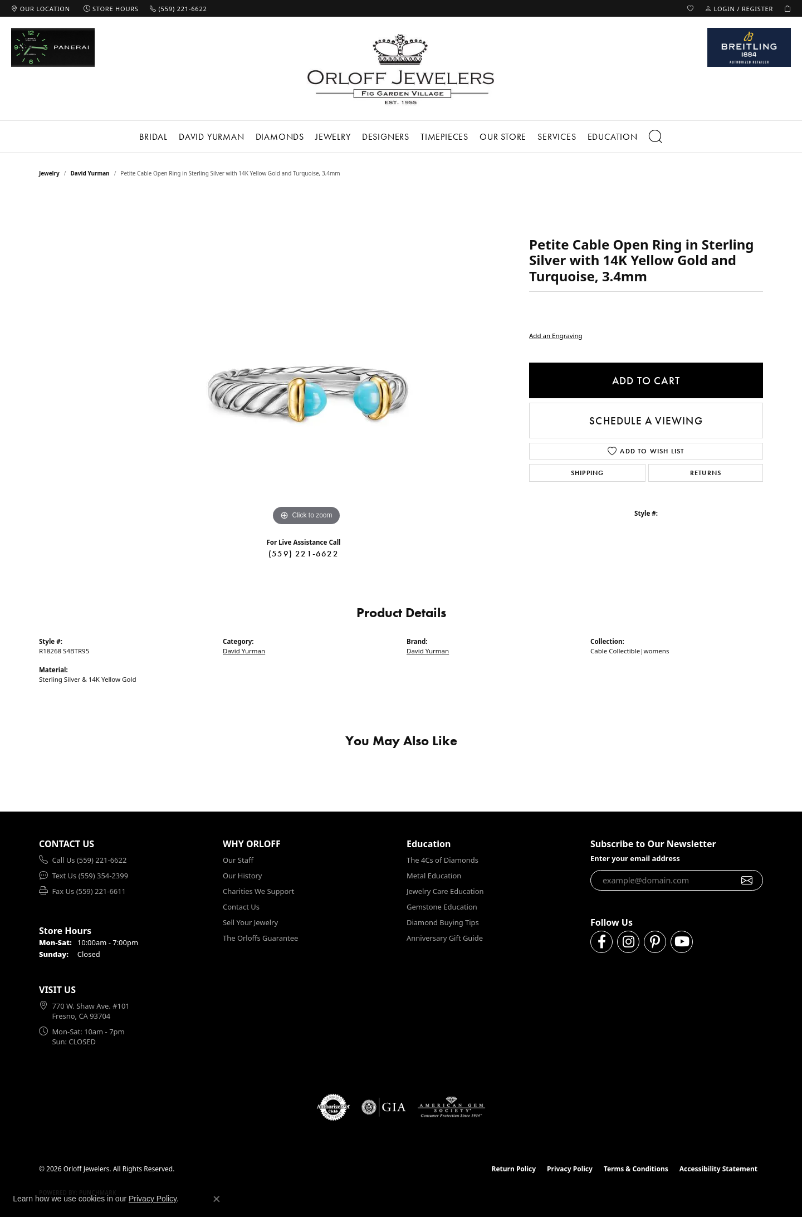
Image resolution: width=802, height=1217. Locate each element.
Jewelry (333, 137)
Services (556, 137)
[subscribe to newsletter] (747, 881)
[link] (40, 8)
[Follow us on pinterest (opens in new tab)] (655, 942)
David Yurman (211, 137)
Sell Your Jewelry (250, 922)
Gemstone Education (442, 907)
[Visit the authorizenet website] (333, 1107)
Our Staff (238, 860)
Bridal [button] (153, 137)
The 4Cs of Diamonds (442, 860)
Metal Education (434, 876)
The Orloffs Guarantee (260, 938)
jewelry (49, 173)
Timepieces (444, 137)
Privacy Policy (570, 1169)
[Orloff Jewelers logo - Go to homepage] (401, 69)
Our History (242, 876)
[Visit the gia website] (383, 1107)
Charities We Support (258, 891)
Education (613, 137)
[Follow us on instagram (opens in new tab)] (628, 942)
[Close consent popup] (216, 1199)
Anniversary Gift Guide (445, 938)
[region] (306, 361)
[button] (690, 8)
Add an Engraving (556, 335)
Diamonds (280, 137)
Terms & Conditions (636, 1169)
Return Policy (514, 1169)
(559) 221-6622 (303, 553)
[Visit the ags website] (451, 1107)
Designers (385, 137)
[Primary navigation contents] (401, 137)
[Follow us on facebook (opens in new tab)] (601, 942)
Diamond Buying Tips (443, 922)
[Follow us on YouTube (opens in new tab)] (682, 942)
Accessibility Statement (718, 1169)
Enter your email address (635, 858)
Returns (705, 472)
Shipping (587, 472)
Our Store (503, 137)
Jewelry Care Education (445, 891)
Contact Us (241, 907)
